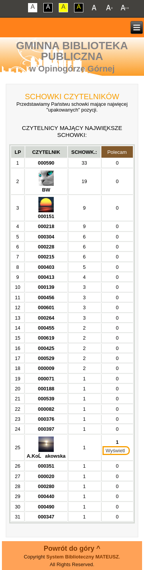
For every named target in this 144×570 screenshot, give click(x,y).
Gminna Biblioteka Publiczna (72, 51)
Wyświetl (115, 450)
